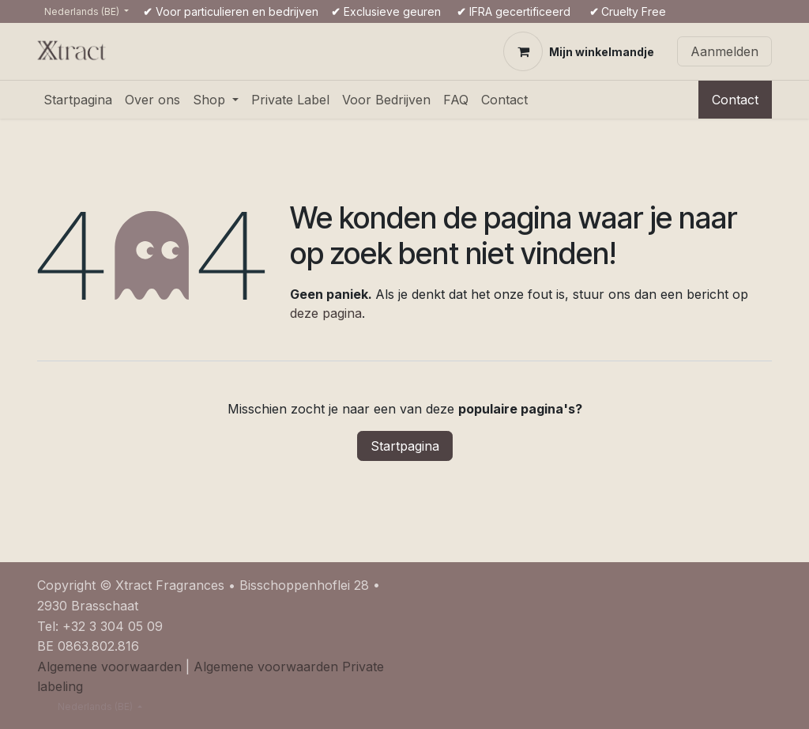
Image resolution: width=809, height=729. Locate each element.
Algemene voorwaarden (109, 666)
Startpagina (405, 446)
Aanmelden (724, 51)
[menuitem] (78, 99)
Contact (735, 100)
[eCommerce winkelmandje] (579, 51)
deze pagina (326, 313)
